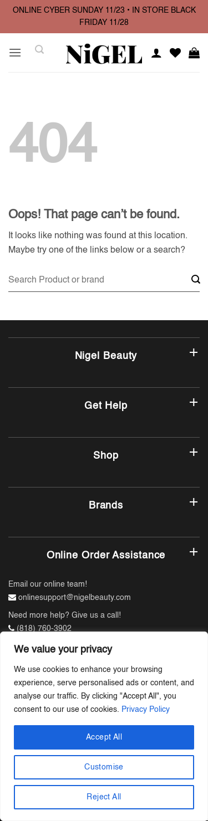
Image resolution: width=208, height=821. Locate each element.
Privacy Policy (145, 710)
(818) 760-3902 (44, 629)
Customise (104, 767)
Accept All (104, 737)
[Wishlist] (175, 52)
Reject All (104, 797)
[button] (15, 52)
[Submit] (195, 280)
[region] (104, 726)
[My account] (156, 52)
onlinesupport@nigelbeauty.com (74, 598)
